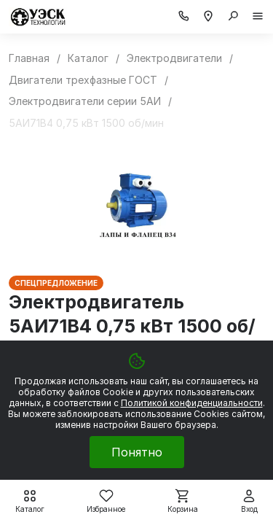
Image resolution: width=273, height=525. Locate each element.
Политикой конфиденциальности (192, 402)
